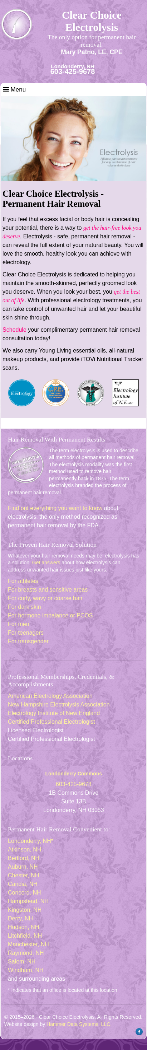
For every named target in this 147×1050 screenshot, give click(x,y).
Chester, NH (23, 875)
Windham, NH (26, 970)
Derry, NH (20, 918)
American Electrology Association (50, 696)
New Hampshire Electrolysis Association (59, 704)
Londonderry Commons (73, 773)
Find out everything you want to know (55, 508)
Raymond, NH (26, 953)
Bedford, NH (23, 858)
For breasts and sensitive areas (48, 590)
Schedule (14, 330)
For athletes (23, 581)
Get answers (46, 562)
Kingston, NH (24, 910)
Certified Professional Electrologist (51, 722)
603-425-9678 (72, 71)
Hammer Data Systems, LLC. (79, 1024)
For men (18, 624)
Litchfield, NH (25, 936)
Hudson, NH (23, 927)
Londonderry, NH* (30, 841)
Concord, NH (24, 893)
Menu (14, 89)
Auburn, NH (23, 867)
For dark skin (24, 607)
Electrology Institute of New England (54, 713)
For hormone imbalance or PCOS (50, 615)
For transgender (28, 641)
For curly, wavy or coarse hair (45, 598)
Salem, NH (21, 961)
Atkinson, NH (24, 849)
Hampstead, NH (28, 901)
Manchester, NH (28, 944)
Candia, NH (23, 884)
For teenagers (26, 633)
